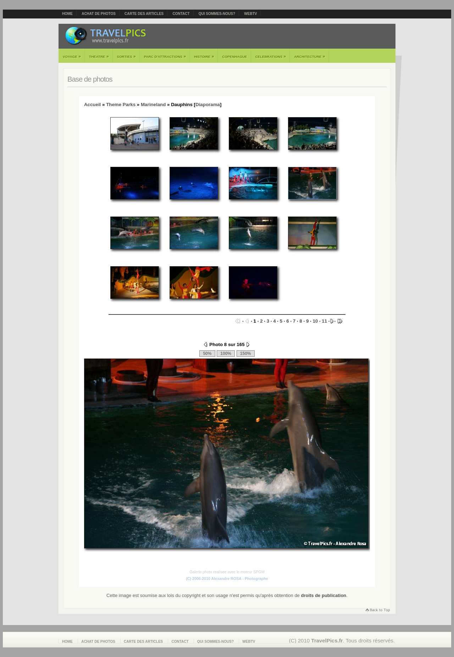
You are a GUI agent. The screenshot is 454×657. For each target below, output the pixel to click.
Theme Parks (120, 104)
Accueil (92, 104)
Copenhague (234, 57)
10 (315, 321)
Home (67, 14)
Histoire (204, 56)
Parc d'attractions (165, 56)
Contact (180, 14)
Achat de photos (99, 14)
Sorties (126, 56)
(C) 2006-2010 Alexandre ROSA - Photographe (227, 578)
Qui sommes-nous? (217, 14)
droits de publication (323, 595)
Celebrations (270, 56)
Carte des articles (144, 14)
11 (324, 321)
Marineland (153, 104)
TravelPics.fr (327, 640)
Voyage (72, 56)
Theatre (99, 56)
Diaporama (207, 104)
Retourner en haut (377, 610)
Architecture (309, 56)
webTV (250, 14)
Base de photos (89, 79)
